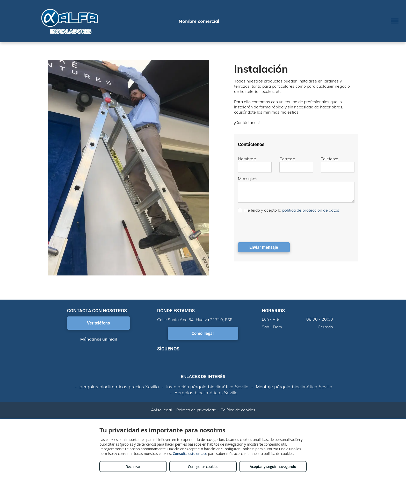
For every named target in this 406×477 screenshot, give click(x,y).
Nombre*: (247, 158)
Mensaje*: (247, 178)
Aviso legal (161, 409)
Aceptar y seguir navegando (273, 466)
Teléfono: (329, 158)
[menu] (394, 21)
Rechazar (133, 466)
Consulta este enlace (190, 453)
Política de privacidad (196, 409)
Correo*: (287, 158)
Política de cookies (238, 409)
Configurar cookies (203, 466)
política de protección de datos (310, 210)
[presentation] (277, 227)
